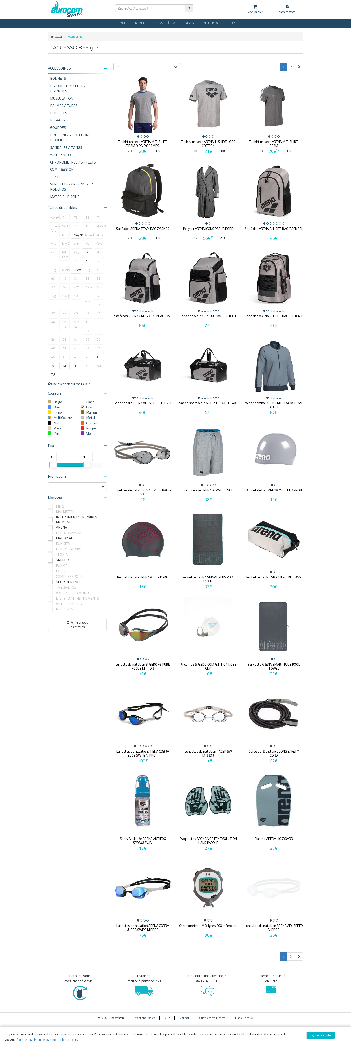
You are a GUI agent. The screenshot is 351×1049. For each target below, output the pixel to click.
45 (99, 269)
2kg (64, 287)
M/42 (66, 243)
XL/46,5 (54, 217)
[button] (77, 68)
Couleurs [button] (77, 393)
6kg (53, 269)
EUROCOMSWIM (68, 532)
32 (53, 287)
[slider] (53, 465)
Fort (99, 243)
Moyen (77, 234)
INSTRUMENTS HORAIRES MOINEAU (76, 519)
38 (87, 278)
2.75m (77, 287)
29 (99, 322)
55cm (77, 269)
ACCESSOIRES (183, 23)
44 (99, 313)
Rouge (91, 428)
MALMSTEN (65, 511)
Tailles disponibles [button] (77, 207)
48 (87, 357)
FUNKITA (63, 543)
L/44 (77, 243)
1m (99, 287)
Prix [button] (77, 445)
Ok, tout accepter (320, 1035)
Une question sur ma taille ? (69, 383)
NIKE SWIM (64, 609)
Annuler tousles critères (77, 624)
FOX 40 (61, 571)
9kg (76, 252)
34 (99, 330)
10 (76, 295)
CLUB (231, 23)
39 (99, 339)
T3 (76, 217)
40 (64, 278)
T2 (87, 217)
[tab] (77, 70)
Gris (89, 407)
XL (87, 243)
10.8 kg (65, 324)
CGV (167, 1015)
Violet (90, 433)
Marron (91, 412)
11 (87, 322)
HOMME (140, 23)
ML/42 (100, 234)
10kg (65, 295)
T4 (64, 217)
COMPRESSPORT (69, 576)
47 (76, 357)
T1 (99, 217)
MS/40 (100, 226)
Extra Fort (65, 254)
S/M (65, 226)
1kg (53, 295)
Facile (54, 252)
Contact (184, 1015)
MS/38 (66, 234)
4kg (87, 269)
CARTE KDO (210, 23)
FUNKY (61, 565)
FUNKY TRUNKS (68, 549)
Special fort (54, 228)
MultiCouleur (63, 417)
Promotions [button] (77, 476)
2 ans (87, 298)
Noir (57, 423)
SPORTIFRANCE (68, 581)
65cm (66, 269)
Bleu (57, 407)
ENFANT (159, 23)
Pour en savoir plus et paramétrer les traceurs (47, 1039)
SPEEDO (62, 560)
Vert (57, 433)
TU (53, 374)
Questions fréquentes (212, 1015)
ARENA (61, 527)
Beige (58, 402)
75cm (88, 261)
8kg (98, 252)
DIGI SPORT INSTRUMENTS (77, 598)
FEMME (121, 23)
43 (53, 278)
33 (99, 278)
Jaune (58, 412)
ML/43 (88, 234)
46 (53, 322)
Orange (91, 423)
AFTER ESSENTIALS (71, 603)
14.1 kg (77, 324)
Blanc (90, 402)
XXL (98, 365)
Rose (57, 428)
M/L (53, 243)
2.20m (88, 287)
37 (76, 278)
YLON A (62, 554)
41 (64, 348)
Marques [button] (77, 497)
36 (99, 304)
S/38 (77, 226)
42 (87, 313)
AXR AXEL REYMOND (72, 592)
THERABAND (66, 587)
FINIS (60, 506)
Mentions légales (145, 1015)
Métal (90, 417)
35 (53, 339)
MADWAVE (64, 538)
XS (99, 357)
